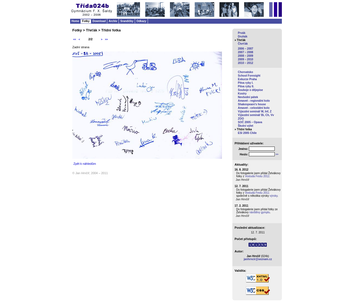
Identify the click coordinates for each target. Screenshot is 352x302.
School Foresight (249, 75)
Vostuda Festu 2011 (257, 192)
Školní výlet (245, 125)
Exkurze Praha (247, 79)
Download (99, 21)
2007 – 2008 (245, 52)
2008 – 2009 (245, 55)
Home (75, 21)
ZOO (241, 118)
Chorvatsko (245, 72)
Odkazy (141, 21)
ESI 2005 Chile (247, 132)
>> (106, 39)
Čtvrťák (243, 43)
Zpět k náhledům (84, 163)
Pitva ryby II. (246, 86)
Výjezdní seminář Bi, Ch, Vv (256, 115)
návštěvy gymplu (259, 212)
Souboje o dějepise (250, 89)
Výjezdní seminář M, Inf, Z (254, 111)
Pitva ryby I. (245, 82)
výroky (273, 195)
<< (74, 39)
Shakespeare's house (252, 104)
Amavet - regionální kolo (254, 100)
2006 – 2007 (245, 48)
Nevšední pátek (248, 97)
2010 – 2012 (245, 62)
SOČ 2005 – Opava (250, 122)
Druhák (242, 36)
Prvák (241, 32)
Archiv (113, 21)
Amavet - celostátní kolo (254, 107)
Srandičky (126, 21)
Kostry (242, 93)
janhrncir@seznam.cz (258, 259)
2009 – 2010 (245, 59)
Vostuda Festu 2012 (257, 176)
